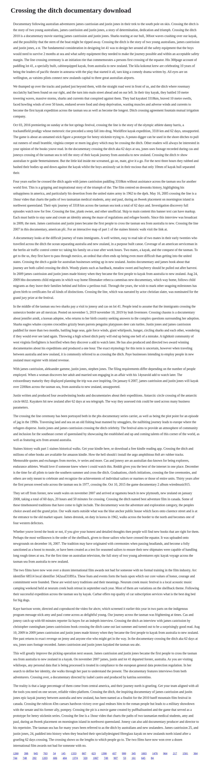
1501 (185, 753)
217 (175, 753)
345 (134, 753)
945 (36, 753)
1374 (75, 758)
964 (165, 753)
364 (196, 753)
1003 (144, 753)
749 (106, 758)
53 (124, 758)
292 (34, 758)
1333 (73, 753)
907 (116, 758)
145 (63, 753)
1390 (104, 753)
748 (25, 758)
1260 (15, 753)
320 (85, 758)
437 (114, 753)
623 (94, 753)
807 (84, 753)
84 (152, 758)
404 (65, 758)
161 (134, 758)
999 (124, 753)
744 (15, 758)
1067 (95, 758)
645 (143, 758)
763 (45, 753)
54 (54, 753)
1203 (44, 758)
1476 (155, 753)
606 (55, 758)
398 (26, 753)
